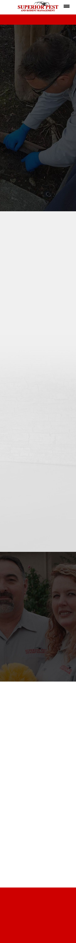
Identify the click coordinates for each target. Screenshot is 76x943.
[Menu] (66, 6)
